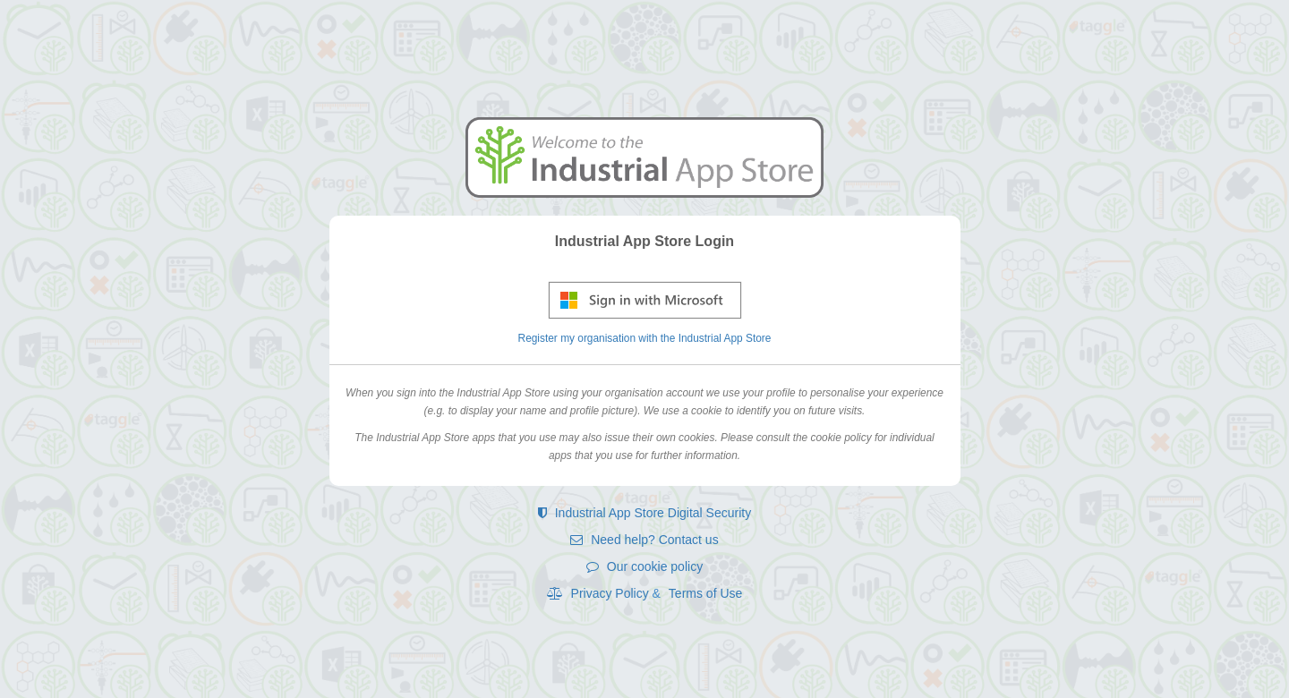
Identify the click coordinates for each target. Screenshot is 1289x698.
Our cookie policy (644, 566)
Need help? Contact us (644, 539)
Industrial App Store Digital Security (644, 513)
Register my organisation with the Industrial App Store (645, 338)
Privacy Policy (600, 593)
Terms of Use (705, 593)
